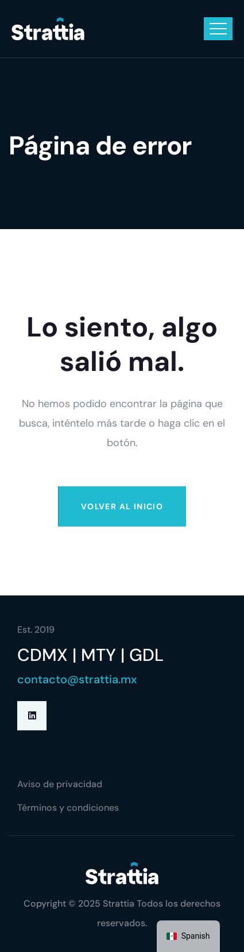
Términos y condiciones (68, 808)
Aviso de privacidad (59, 784)
